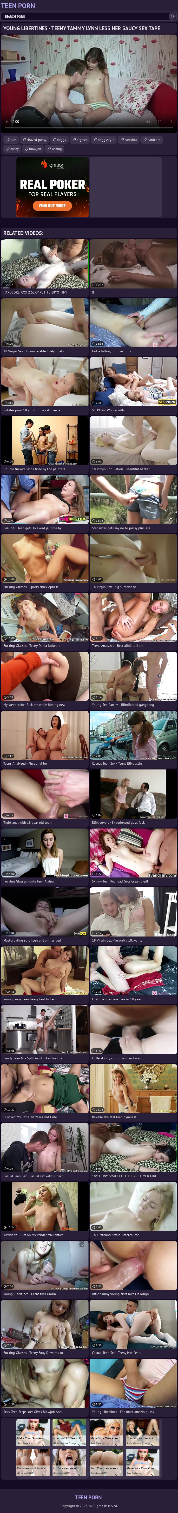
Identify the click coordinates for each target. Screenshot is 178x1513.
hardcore (153, 140)
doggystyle (106, 140)
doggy (61, 140)
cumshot (131, 140)
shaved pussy (36, 140)
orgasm (82, 140)
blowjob (35, 149)
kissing (57, 149)
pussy (14, 149)
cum (13, 140)
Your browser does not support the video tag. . (89, 84)
